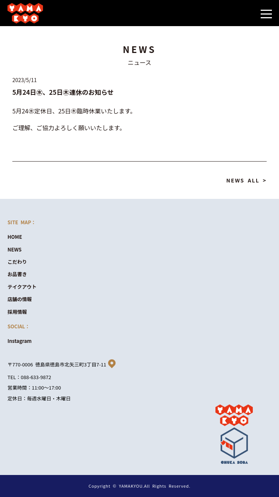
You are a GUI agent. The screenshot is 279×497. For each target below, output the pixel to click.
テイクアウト (22, 286)
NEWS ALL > (246, 180)
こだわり (17, 261)
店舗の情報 (19, 299)
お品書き (17, 274)
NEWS (14, 249)
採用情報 (17, 311)
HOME (14, 236)
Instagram (19, 340)
